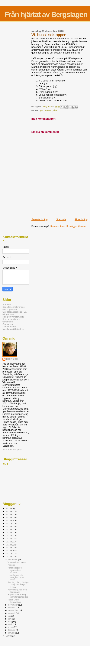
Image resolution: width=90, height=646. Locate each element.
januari (11, 633)
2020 (8, 526)
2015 (8, 541)
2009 (8, 635)
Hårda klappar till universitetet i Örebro (15, 570)
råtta (55, 110)
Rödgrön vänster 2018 (13, 316)
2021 (8, 523)
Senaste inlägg (39, 219)
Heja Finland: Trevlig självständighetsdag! (18, 595)
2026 (8, 508)
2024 (8, 514)
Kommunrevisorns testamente (11, 320)
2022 (8, 520)
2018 (8, 532)
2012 (8, 550)
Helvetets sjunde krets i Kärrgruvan (18, 591)
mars (11, 627)
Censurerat (7, 324)
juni (10, 619)
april (10, 624)
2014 (8, 544)
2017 (8, 535)
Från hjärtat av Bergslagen (46, 14)
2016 (8, 538)
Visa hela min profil (12, 449)
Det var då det (9, 326)
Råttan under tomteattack (14, 601)
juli (9, 616)
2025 (8, 511)
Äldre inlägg (81, 219)
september (13, 610)
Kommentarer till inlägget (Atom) (67, 226)
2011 (8, 553)
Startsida (61, 219)
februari (12, 630)
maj (10, 621)
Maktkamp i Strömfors (13, 329)
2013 (8, 547)
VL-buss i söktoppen (17, 562)
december (13, 559)
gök (41, 110)
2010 (8, 556)
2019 (8, 529)
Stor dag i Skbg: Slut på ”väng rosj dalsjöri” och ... (18, 584)
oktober (12, 607)
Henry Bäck (12, 359)
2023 (8, 517)
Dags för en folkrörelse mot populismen (13, 308)
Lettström (48, 110)
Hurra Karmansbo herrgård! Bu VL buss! (16, 577)
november (13, 605)
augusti (12, 613)
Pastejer (11, 565)
